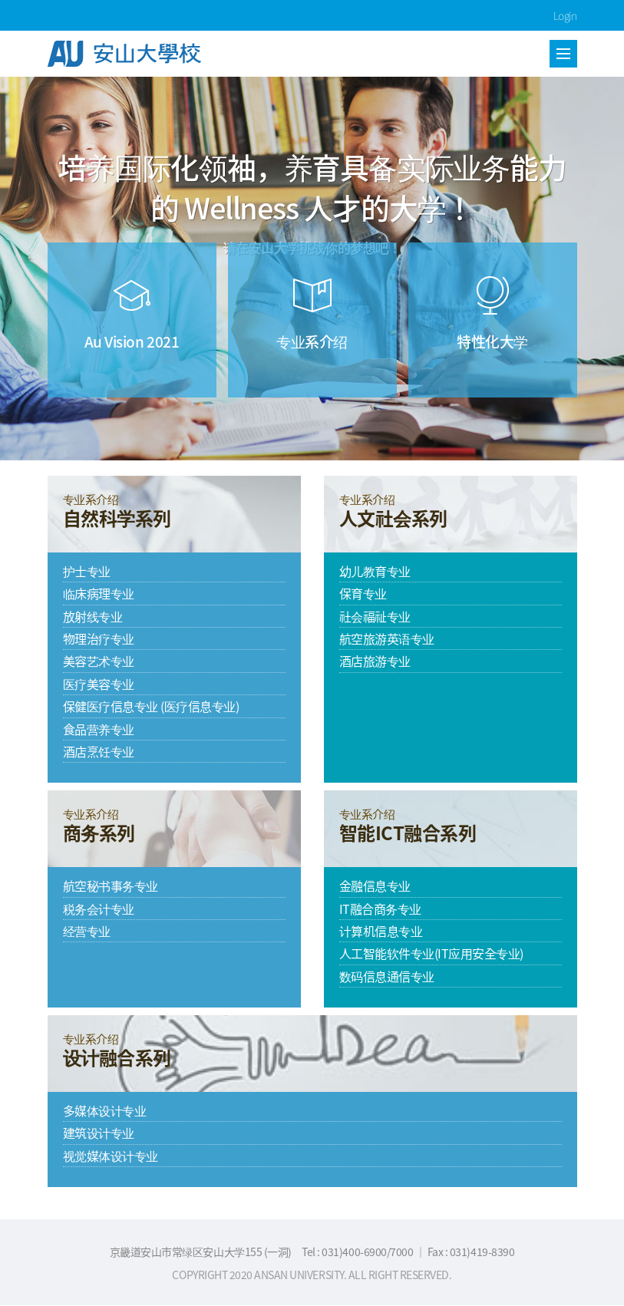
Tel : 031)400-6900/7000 (358, 1251)
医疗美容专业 (98, 683)
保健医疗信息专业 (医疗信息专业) (151, 706)
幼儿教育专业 (375, 571)
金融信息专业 (375, 885)
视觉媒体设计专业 (110, 1155)
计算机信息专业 (381, 931)
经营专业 (87, 931)
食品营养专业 (98, 729)
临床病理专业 (98, 593)
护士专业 (87, 571)
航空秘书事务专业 (110, 885)
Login (565, 15)
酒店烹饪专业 (98, 751)
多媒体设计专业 (105, 1110)
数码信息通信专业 (386, 976)
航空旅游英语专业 (386, 638)
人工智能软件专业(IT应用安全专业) (431, 953)
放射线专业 (93, 616)
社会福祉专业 (375, 616)
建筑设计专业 (98, 1132)
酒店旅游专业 (375, 660)
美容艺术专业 (98, 660)
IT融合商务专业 (380, 908)
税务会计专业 (98, 908)
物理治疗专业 (98, 638)
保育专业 (363, 593)
